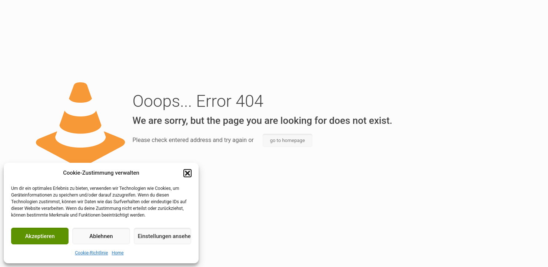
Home (117, 253)
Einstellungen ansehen (164, 236)
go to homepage (287, 140)
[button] (187, 173)
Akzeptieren (40, 236)
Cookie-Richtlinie (91, 253)
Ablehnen (101, 236)
